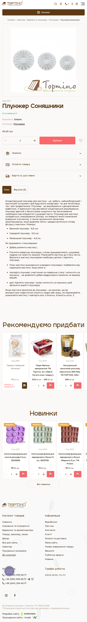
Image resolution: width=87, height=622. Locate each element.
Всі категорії (9, 555)
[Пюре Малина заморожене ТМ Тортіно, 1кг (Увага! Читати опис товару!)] (42, 346)
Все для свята (9, 542)
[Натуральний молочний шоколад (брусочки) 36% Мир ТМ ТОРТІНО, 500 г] (70, 346)
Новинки (7, 522)
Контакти (50, 530)
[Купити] (50, 385)
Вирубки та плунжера (37, 20)
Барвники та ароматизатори (17, 530)
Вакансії (49, 550)
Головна (11, 20)
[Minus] (33, 385)
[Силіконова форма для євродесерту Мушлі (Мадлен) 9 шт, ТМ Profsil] (70, 434)
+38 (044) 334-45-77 (15, 583)
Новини (49, 559)
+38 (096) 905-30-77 (15, 575)
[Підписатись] (24, 385)
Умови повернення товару (59, 546)
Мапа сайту (51, 542)
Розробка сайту (19, 614)
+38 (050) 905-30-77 (15, 579)
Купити (57, 140)
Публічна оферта (54, 555)
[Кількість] (20, 140)
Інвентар (21, 20)
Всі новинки (43, 484)
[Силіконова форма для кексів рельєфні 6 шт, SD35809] (15, 434)
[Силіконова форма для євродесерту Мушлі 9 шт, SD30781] (42, 434)
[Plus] (44, 385)
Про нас (49, 526)
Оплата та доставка (55, 538)
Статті (48, 534)
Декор (5, 538)
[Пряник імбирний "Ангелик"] (15, 346)
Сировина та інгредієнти (16, 526)
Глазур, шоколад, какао (15, 534)
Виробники (51, 522)
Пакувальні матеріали (14, 550)
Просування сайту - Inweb (19, 617)
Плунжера (53, 20)
